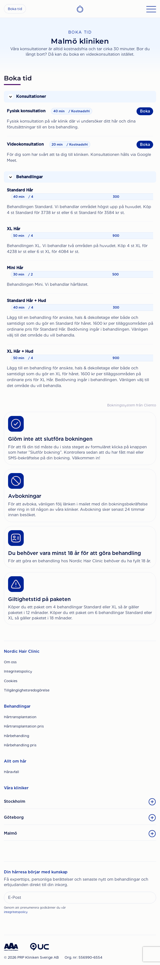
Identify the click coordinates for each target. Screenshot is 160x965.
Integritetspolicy (18, 671)
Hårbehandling (16, 736)
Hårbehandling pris (20, 745)
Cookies (10, 681)
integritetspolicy (16, 912)
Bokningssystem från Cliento (131, 405)
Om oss (10, 662)
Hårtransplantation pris (24, 726)
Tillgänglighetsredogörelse (26, 690)
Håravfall (11, 772)
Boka (145, 111)
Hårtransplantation (20, 717)
